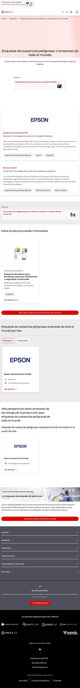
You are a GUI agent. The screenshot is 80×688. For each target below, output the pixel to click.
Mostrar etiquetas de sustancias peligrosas (40, 313)
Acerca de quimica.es (40, 667)
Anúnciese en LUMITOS (39, 658)
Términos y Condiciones (40, 680)
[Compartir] (67, 12)
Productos (6, 548)
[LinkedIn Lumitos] (40, 649)
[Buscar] (63, 12)
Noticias (5, 532)
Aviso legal (23, 680)
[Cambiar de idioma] (71, 12)
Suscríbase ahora (40, 603)
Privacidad (57, 680)
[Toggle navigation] (77, 12)
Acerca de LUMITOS (39, 662)
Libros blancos (8, 556)
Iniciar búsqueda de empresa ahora (40, 519)
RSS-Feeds (5, 572)
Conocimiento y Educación (12, 564)
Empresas (5, 540)
